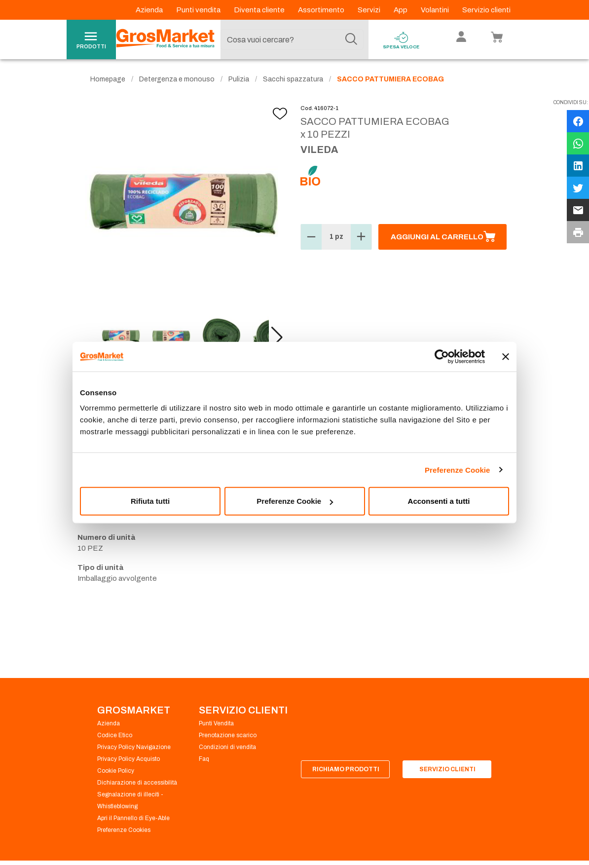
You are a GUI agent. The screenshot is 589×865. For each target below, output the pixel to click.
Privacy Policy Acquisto (128, 758)
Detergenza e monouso (177, 79)
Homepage (107, 79)
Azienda (150, 10)
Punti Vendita (216, 723)
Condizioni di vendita (227, 747)
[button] (277, 337)
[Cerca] (351, 39)
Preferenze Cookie (457, 469)
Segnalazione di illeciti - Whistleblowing (130, 800)
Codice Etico (114, 735)
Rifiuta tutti (150, 501)
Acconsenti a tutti (439, 501)
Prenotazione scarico (228, 735)
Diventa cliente (260, 10)
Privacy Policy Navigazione (134, 747)
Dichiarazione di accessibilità (137, 782)
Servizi (370, 10)
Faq (204, 758)
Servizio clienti (486, 10)
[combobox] (292, 39)
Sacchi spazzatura (293, 79)
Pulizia (238, 79)
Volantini (435, 10)
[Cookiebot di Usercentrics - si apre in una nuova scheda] (442, 356)
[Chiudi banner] (505, 356)
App (401, 10)
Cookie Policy (115, 770)
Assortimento (322, 10)
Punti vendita (199, 10)
